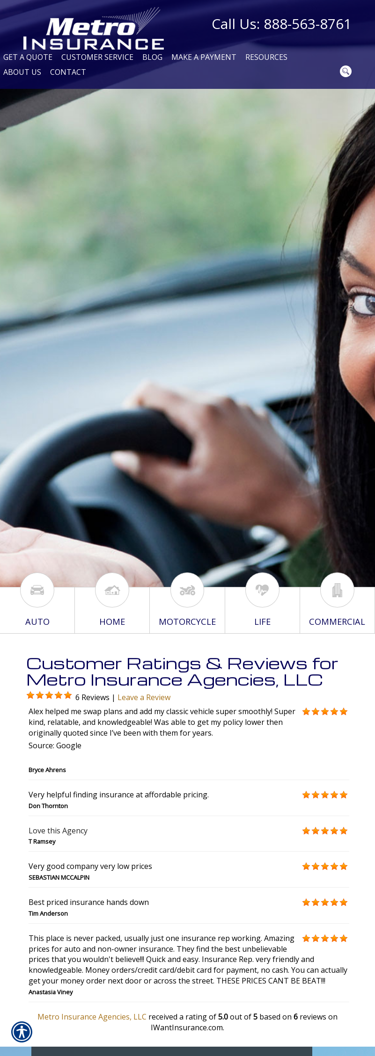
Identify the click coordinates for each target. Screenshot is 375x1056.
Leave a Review (144, 697)
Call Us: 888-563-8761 (282, 23)
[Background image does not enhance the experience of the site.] (30, 695)
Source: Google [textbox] (55, 745)
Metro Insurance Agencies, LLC (92, 1017)
